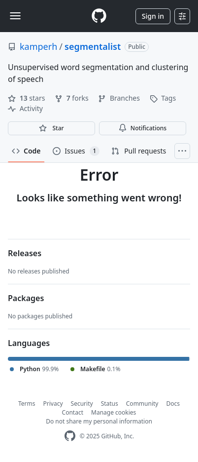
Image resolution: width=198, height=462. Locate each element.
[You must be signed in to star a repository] (51, 128)
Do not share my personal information (99, 421)
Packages (26, 298)
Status (109, 403)
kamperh (38, 46)
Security (82, 403)
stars (27, 98)
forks (72, 98)
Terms (26, 403)
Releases (24, 253)
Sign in (153, 16)
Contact (72, 412)
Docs (173, 403)
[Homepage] (99, 16)
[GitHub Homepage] (70, 436)
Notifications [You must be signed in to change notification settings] (142, 128)
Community (142, 403)
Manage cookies (113, 412)
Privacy (53, 403)
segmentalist (93, 46)
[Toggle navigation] (15, 15)
